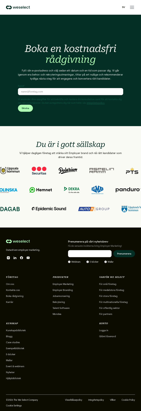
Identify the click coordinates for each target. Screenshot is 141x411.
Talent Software (61, 308)
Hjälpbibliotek (13, 378)
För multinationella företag (113, 302)
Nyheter (10, 372)
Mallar (9, 360)
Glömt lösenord (107, 336)
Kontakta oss (13, 290)
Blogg (9, 336)
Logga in (103, 330)
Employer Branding (63, 290)
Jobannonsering (61, 296)
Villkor (113, 399)
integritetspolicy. (96, 102)
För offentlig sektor (109, 308)
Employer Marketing (63, 284)
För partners (105, 314)
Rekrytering (59, 302)
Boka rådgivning (14, 296)
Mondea (57, 314)
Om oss (10, 284)
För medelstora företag (111, 290)
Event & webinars (15, 366)
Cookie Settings (14, 405)
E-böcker (10, 354)
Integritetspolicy (96, 399)
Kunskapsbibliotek (16, 330)
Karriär (9, 302)
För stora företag (108, 296)
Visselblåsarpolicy (73, 399)
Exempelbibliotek (15, 348)
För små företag (107, 284)
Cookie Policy (128, 399)
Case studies (13, 342)
